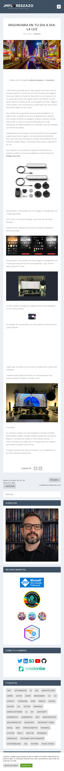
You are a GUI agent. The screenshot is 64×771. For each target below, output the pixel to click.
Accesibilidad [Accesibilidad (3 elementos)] (21, 685)
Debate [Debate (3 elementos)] (42, 696)
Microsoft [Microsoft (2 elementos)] (29, 717)
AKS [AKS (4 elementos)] (36, 685)
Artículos (37, 34)
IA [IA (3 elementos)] (26, 707)
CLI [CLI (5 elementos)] (55, 691)
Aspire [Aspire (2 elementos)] (10, 691)
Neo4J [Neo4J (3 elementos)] (9, 723)
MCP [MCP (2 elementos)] (37, 712)
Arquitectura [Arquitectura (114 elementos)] (48, 685)
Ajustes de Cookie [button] (11, 765)
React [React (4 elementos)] (20, 728)
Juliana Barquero (36, 80)
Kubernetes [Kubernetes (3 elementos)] (26, 712)
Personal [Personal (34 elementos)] (45, 723)
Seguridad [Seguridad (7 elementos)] (42, 728)
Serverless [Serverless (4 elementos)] (12, 733)
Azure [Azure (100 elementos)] (28, 691)
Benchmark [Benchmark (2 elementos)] (39, 691)
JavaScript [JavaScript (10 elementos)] (42, 707)
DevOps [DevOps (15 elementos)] (52, 696)
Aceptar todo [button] (26, 765)
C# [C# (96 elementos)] (49, 691)
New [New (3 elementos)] (18, 723)
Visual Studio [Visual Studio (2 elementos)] (48, 738)
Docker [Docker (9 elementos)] (10, 701)
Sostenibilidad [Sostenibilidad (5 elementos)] (14, 738)
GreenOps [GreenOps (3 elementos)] (38, 701)
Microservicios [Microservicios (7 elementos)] (14, 717)
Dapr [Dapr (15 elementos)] (33, 696)
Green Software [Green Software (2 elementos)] (14, 707)
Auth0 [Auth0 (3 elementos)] (19, 691)
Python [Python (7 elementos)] (10, 728)
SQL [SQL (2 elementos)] (25, 738)
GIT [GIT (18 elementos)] (18, 701)
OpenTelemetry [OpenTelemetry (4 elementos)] (30, 723)
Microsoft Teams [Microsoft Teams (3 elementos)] (46, 717)
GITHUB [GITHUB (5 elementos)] (27, 701)
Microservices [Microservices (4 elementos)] (49, 712)
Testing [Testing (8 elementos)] (34, 738)
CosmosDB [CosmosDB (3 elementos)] (22, 696)
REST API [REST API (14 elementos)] (30, 728)
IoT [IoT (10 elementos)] (32, 707)
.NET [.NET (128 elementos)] (9, 685)
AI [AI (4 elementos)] (31, 685)
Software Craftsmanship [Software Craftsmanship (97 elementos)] (32, 733)
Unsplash (50, 80)
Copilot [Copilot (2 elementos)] (10, 696)
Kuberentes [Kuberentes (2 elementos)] (12, 712)
